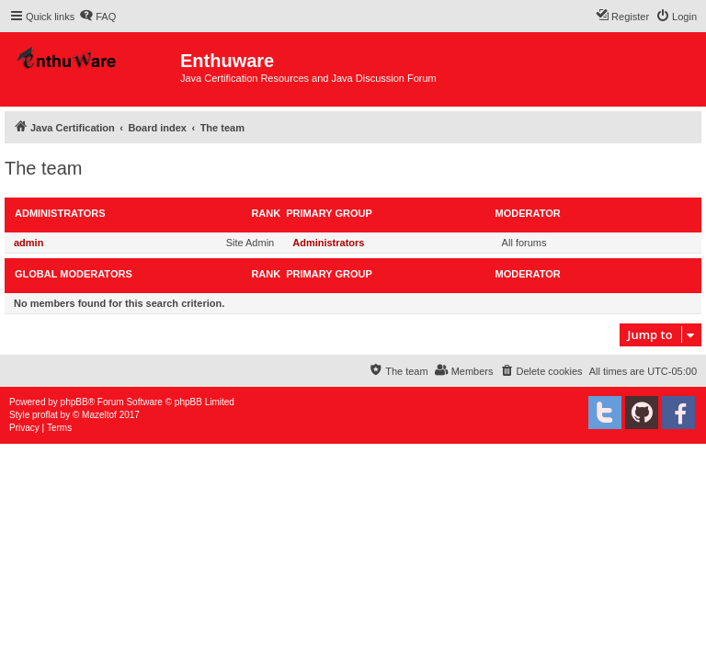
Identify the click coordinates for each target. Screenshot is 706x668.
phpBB (74, 402)
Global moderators (73, 273)
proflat (45, 415)
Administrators (60, 213)
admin (28, 242)
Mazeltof (99, 415)
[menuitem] (97, 17)
